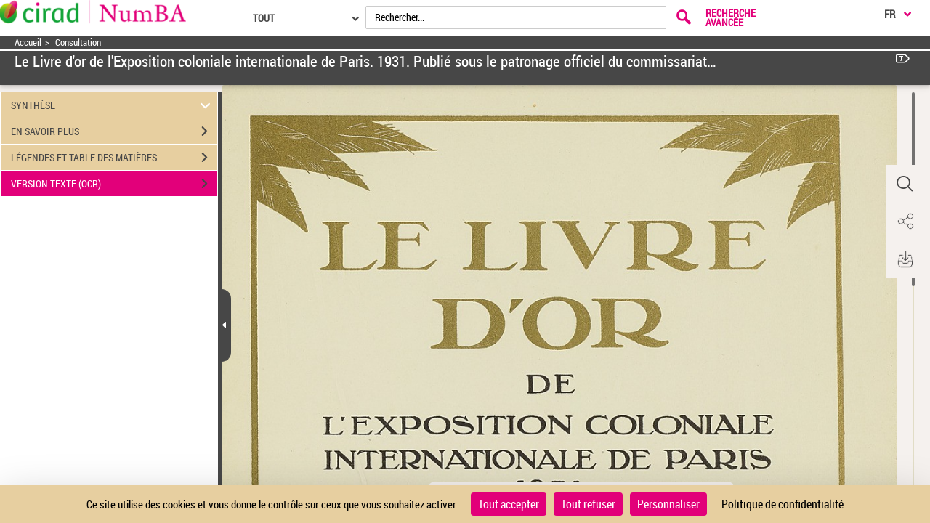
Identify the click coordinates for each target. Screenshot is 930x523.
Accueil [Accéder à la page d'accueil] (28, 42)
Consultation (78, 42)
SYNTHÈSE (113, 105)
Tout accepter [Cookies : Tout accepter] (508, 504)
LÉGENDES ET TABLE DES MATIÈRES (114, 157)
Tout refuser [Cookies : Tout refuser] (588, 504)
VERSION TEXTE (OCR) (114, 184)
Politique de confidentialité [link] (782, 504)
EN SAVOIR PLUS (114, 131)
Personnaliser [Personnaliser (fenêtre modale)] (668, 504)
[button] (904, 184)
